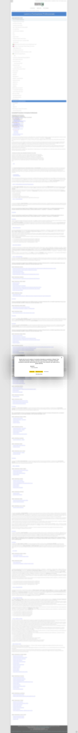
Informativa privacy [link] (39, 374)
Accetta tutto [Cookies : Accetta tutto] (32, 371)
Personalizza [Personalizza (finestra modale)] (46, 371)
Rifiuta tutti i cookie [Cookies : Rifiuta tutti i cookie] (39, 371)
